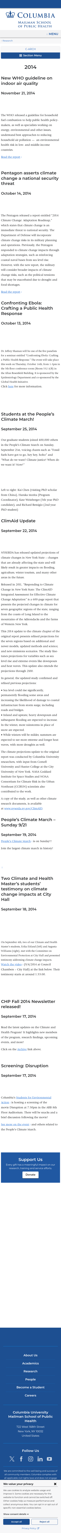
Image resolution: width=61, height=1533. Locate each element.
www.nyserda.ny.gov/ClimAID (23, 803)
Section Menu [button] (30, 55)
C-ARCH (30, 49)
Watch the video (12, 954)
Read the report (11, 157)
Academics (30, 1367)
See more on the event (16, 1114)
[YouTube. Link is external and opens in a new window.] (49, 1459)
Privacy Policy (30, 1528)
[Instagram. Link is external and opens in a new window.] (30, 1459)
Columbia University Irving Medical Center (30, 4)
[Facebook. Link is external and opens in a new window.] (21, 1459)
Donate (30, 1164)
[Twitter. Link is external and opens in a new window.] (11, 1459)
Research (7, 41)
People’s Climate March (16, 836)
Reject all (44, 1522)
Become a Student (30, 1392)
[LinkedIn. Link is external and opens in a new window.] (40, 1459)
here (11, 381)
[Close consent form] (55, 1484)
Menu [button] (54, 33)
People (30, 1383)
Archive (22, 1039)
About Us (30, 1359)
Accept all (16, 1522)
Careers (30, 1399)
